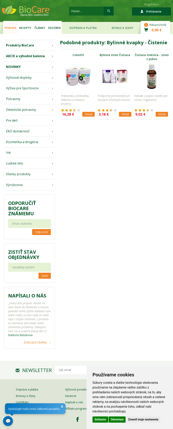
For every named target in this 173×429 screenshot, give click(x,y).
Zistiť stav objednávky (23, 254)
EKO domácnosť (17, 131)
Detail (88, 114)
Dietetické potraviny (21, 109)
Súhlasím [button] (100, 419)
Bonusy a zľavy (25, 396)
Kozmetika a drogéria (22, 142)
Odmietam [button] (117, 419)
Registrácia (151, 4)
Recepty (25, 28)
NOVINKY (13, 67)
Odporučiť (41, 232)
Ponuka (10, 28)
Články (39, 28)
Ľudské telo (14, 163)
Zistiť (44, 275)
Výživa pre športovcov (22, 88)
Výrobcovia (14, 185)
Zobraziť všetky (35, 342)
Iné (8, 152)
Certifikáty (22, 402)
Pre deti (12, 120)
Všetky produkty (18, 174)
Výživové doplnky (19, 77)
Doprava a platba (83, 28)
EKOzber (54, 28)
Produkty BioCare (20, 45)
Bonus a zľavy (122, 28)
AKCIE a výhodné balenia (25, 56)
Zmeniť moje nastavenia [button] (143, 419)
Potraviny (13, 99)
